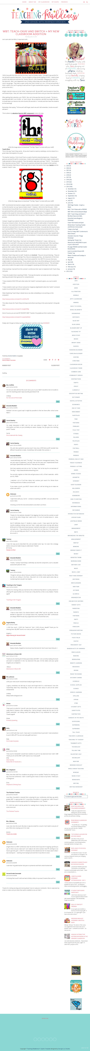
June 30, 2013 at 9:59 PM (11, 875)
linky (76, 524)
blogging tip (76, 331)
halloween (76, 488)
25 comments (6, 359)
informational (76, 506)
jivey (7, 749)
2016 (67, 179)
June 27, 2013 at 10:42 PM (15, 445)
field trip (76, 430)
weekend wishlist (76, 765)
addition (76, 284)
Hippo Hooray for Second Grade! (15, 635)
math (76, 532)
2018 (67, 175)
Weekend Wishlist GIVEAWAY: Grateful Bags (77, 920)
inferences (76, 503)
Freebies (64, 2)
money (76, 553)
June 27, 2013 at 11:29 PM (15, 645)
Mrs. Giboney (10, 821)
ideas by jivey (10, 760)
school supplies (76, 685)
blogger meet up (76, 328)
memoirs (76, 546)
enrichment (76, 411)
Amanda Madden (11, 406)
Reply (58, 401)
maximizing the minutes (76, 535)
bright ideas (76, 342)
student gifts (76, 706)
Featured (76, 422)
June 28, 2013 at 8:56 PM (11, 862)
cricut (76, 386)
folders (76, 437)
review (76, 670)
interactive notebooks (76, 513)
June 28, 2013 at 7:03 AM (11, 751)
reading (76, 656)
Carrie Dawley (10, 420)
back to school (76, 306)
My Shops (55, 2)
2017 (67, 177)
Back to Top (85, 1048)
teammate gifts (76, 743)
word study (76, 776)
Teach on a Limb (11, 834)
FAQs (76, 419)
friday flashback (76, 462)
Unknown (13, 494)
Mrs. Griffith (10, 385)
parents (76, 612)
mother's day (76, 564)
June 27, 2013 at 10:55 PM (15, 572)
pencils (76, 623)
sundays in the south (76, 717)
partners (76, 615)
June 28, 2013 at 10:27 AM (11, 772)
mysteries (76, 579)
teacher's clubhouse (76, 736)
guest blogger (76, 484)
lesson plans (76, 517)
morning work (76, 561)
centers (76, 357)
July (69, 200)
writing (76, 783)
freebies (76, 455)
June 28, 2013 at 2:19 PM (15, 496)
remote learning (76, 663)
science (76, 688)
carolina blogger (76, 353)
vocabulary (76, 757)
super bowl (76, 721)
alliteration (76, 291)
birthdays (76, 317)
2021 (67, 170)
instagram (76, 510)
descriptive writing (76, 393)
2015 (67, 182)
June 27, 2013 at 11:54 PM (11, 679)
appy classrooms (76, 299)
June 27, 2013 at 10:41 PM (11, 422)
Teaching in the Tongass (14, 585)
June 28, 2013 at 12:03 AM (11, 705)
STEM (76, 703)
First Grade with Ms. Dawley (14, 435)
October (70, 193)
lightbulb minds (76, 521)
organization (76, 597)
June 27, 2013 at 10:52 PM (15, 560)
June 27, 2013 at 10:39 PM (11, 408)
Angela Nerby (10, 622)
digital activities (76, 401)
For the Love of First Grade (14, 398)
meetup (76, 543)
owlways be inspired (76, 601)
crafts (76, 382)
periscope (76, 626)
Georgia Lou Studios (64, 1049)
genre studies (76, 473)
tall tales (76, 732)
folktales (76, 441)
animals (76, 295)
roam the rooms (76, 674)
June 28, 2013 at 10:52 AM (11, 794)
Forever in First (10, 550)
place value (76, 637)
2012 (67, 271)
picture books (76, 634)
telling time (76, 750)
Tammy (8, 539)
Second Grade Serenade (13, 873)
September (71, 196)
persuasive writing (76, 630)
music (76, 568)
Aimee (8, 703)
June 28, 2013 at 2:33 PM (11, 844)
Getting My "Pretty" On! (74, 240)
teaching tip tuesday (76, 739)
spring (76, 699)
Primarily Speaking (11, 720)
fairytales (76, 415)
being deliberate (76, 309)
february (76, 426)
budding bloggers (76, 350)
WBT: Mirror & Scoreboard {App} (77, 212)
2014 (67, 184)
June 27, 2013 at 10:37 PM (11, 387)
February (70, 267)
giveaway (76, 481)
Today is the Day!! (73, 229)
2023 (67, 166)
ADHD (76, 288)
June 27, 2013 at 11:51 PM (11, 656)
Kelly (7, 728)
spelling (76, 696)
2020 (67, 173)
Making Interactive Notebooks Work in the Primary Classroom (79, 936)
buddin (76, 346)
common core (76, 371)
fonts (76, 444)
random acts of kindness (76, 648)
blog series (76, 324)
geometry (76, 477)
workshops (76, 779)
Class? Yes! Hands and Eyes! (76, 222)
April (69, 262)
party (76, 619)
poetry (76, 641)
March (70, 264)
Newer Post (6, 365)
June (69, 203)
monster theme (76, 557)
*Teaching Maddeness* (33, 1049)
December (71, 189)
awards (76, 302)
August (70, 198)
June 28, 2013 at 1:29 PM (11, 823)
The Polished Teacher (13, 792)
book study (76, 335)
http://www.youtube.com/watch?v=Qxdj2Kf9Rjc (15, 309)
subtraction (76, 714)
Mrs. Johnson (10, 677)
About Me (32, 2)
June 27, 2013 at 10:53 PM (15, 610)
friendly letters (76, 466)
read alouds (76, 652)
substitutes (76, 710)
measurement (76, 539)
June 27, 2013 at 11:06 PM (11, 624)
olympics (76, 594)
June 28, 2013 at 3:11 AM (11, 730)
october (76, 590)
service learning (76, 692)
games (76, 470)
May (69, 260)
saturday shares (76, 677)
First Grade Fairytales (12, 741)
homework (76, 495)
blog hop (76, 320)
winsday (76, 772)
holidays (76, 492)
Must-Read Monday (76, 575)
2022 (67, 168)
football (76, 448)
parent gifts (76, 605)
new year (76, 586)
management (76, 528)
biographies (76, 313)
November (71, 191)
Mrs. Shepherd (10, 770)
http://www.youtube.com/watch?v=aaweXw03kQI (16, 317)
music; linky (76, 572)
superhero (76, 728)
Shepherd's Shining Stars (13, 784)
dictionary (76, 397)
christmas (76, 361)
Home (24, 2)
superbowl (76, 725)
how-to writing (76, 499)
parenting (76, 608)
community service (76, 375)
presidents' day (76, 645)
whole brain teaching (9, 360)
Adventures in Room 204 (13, 654)
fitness (76, 433)
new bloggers (76, 583)
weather (76, 761)
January (70, 269)
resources (76, 666)
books (76, 339)
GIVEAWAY (46, 323)
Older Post (55, 365)
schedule (76, 681)
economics (76, 404)
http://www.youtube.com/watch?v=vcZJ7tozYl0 (15, 299)
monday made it (76, 550)
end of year (76, 408)
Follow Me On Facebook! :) (13, 762)
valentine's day (76, 754)
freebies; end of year (76, 459)
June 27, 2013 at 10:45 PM (11, 541)
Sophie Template (46, 1049)
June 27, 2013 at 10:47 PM (15, 457)
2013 (67, 186)
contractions (76, 379)
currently (76, 390)
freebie (76, 452)
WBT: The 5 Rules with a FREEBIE (77, 209)
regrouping (76, 659)
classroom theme (76, 368)
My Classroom (43, 2)
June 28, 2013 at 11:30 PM (15, 512)
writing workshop (76, 787)
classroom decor (76, 364)
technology (76, 747)
